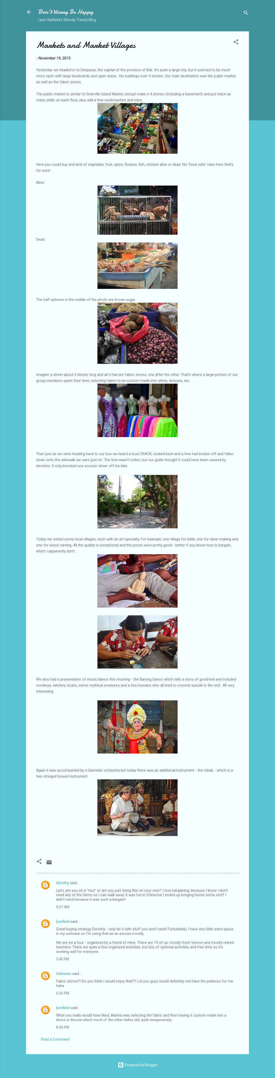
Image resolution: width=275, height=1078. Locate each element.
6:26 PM (62, 993)
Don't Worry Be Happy (65, 12)
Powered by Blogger (138, 1065)
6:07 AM (62, 907)
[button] (236, 43)
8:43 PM (62, 1027)
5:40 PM (62, 959)
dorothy (62, 883)
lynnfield (62, 921)
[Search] (246, 13)
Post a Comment (55, 1039)
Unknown (63, 973)
